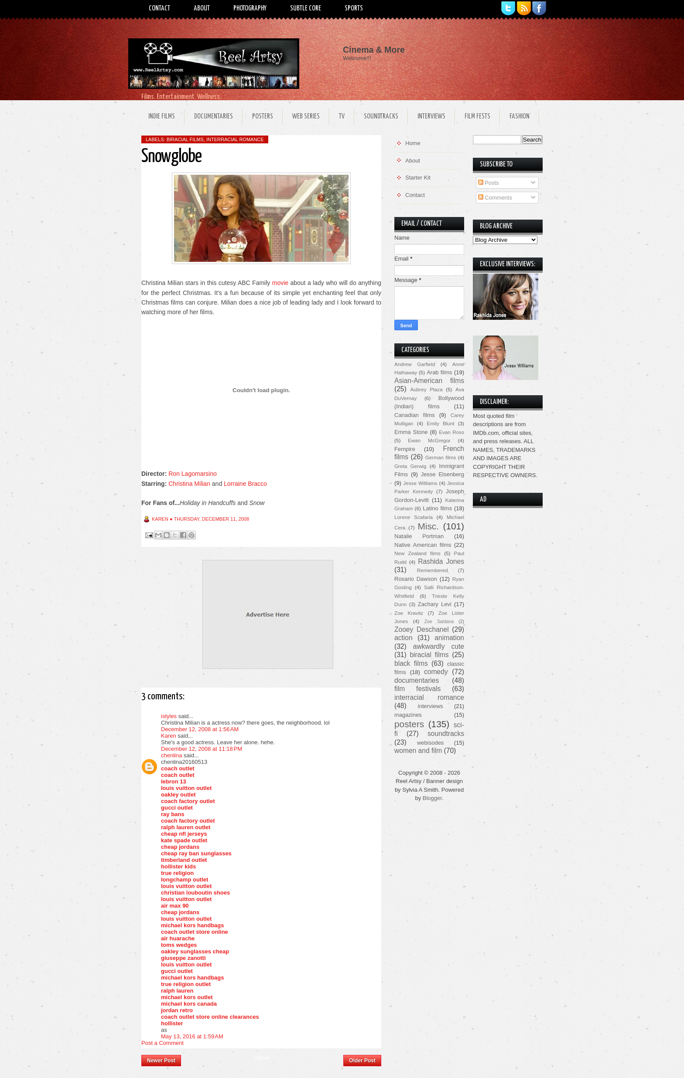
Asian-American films (429, 380)
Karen (168, 735)
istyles (169, 716)
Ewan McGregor (429, 440)
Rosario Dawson (415, 579)
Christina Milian (189, 483)
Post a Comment (162, 1043)
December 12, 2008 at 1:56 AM (200, 729)
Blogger (432, 798)
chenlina (171, 755)
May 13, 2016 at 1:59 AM (192, 1036)
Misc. (428, 526)
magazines (408, 715)
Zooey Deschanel (421, 629)
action (403, 637)
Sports (354, 8)
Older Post (362, 1061)
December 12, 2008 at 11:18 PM (201, 749)
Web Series (306, 116)
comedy (436, 671)
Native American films (422, 545)
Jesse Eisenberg (442, 474)
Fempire (404, 449)
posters (409, 724)
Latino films (437, 508)
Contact (159, 8)
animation (449, 637)
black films (411, 663)
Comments (495, 197)
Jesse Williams (420, 483)
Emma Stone (411, 432)
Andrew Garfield (414, 364)
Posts (488, 183)
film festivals (417, 688)
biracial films (185, 139)
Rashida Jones (441, 561)
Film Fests (477, 116)
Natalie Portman (419, 536)
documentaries (416, 680)
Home (262, 1058)
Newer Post (161, 1061)
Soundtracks (381, 116)
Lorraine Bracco (245, 483)
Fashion (520, 116)
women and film (418, 750)
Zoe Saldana (439, 621)
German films (440, 457)
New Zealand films (417, 553)
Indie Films (161, 116)
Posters (262, 116)
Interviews (431, 116)
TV (342, 116)
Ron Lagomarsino (192, 473)
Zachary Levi (434, 604)
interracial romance (235, 139)
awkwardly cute (438, 646)
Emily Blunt (440, 423)
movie (280, 282)
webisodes (430, 742)
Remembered (432, 570)
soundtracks (446, 733)
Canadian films (414, 415)
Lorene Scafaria (413, 517)
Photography (250, 8)
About (202, 8)
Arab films (439, 372)
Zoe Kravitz (408, 613)
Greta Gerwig (410, 466)
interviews (430, 706)
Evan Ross (451, 432)
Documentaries (213, 116)
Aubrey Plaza (426, 389)
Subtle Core (305, 8)
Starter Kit (418, 177)
